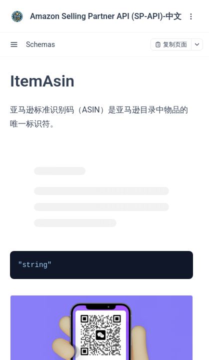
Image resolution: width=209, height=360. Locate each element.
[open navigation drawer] (191, 16)
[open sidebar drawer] (14, 44)
